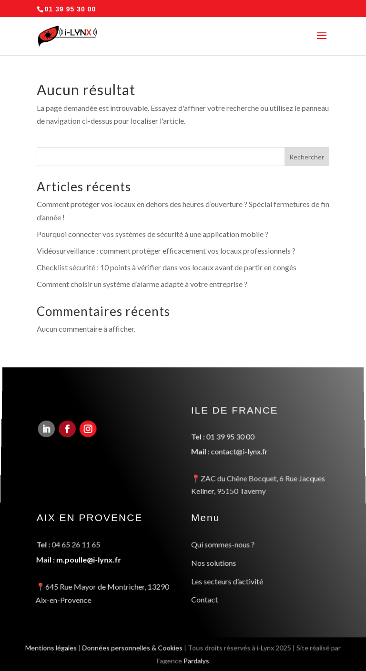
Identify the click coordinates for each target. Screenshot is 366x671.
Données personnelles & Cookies (132, 647)
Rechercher (306, 157)
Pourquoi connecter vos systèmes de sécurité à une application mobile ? (152, 233)
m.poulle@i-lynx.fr (88, 559)
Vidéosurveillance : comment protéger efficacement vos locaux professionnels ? (166, 250)
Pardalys (196, 661)
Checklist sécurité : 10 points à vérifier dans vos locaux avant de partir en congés (166, 267)
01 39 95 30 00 (230, 438)
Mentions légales (49, 647)
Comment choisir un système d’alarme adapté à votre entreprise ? (142, 283)
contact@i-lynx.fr (239, 453)
